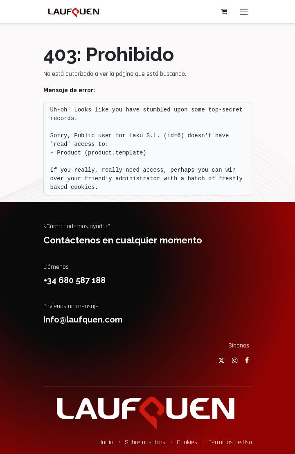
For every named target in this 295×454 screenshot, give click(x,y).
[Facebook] (246, 360)
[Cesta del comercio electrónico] (224, 11)
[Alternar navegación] (244, 11)
